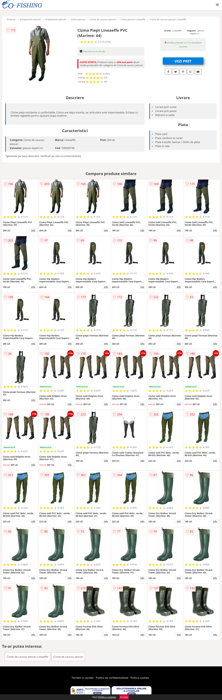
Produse (11, 19)
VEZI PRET (183, 61)
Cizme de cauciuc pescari (103, 19)
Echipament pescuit (30, 19)
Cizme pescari (78, 19)
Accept (124, 697)
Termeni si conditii (82, 678)
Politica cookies (140, 678)
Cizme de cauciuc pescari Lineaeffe (168, 19)
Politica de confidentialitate (112, 678)
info (33, 230)
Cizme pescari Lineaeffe (133, 19)
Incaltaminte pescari (55, 19)
